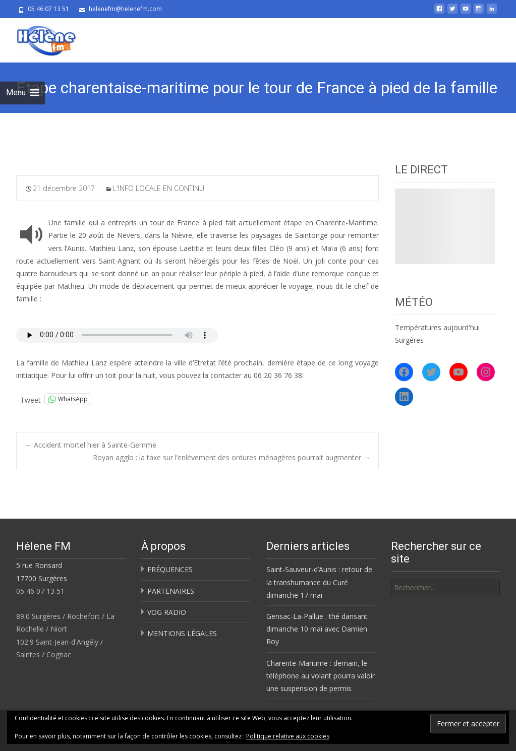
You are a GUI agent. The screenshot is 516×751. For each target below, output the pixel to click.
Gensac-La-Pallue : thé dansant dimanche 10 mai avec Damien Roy (317, 628)
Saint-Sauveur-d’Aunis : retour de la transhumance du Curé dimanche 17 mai (319, 582)
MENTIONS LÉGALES (182, 633)
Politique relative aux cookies (287, 736)
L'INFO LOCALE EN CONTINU (158, 188)
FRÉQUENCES (170, 569)
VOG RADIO (166, 612)
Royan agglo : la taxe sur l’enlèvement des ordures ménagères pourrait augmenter (231, 457)
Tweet (30, 399)
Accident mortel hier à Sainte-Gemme (90, 445)
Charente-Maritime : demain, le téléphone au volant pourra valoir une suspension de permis (320, 675)
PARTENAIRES (170, 591)
